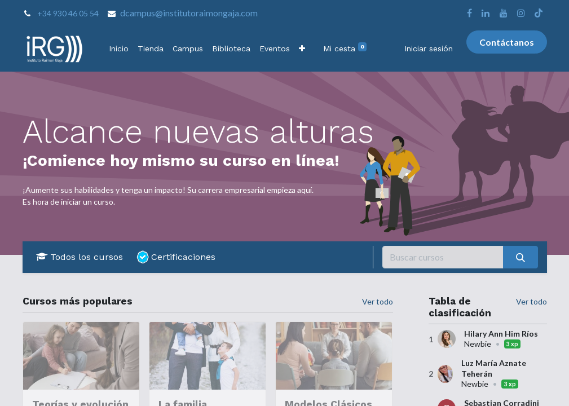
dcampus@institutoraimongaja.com (189, 12)
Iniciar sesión (428, 48)
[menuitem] (118, 48)
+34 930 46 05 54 (68, 13)
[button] (302, 48)
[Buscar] (520, 257)
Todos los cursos (79, 256)
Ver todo (531, 301)
